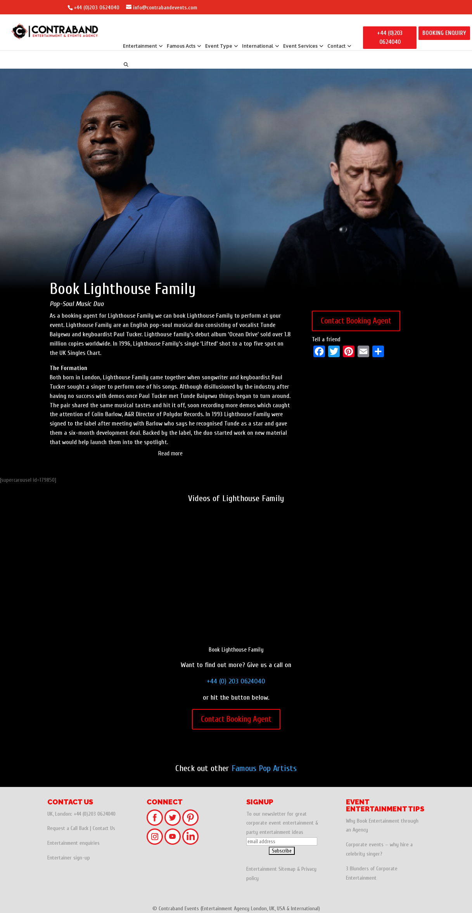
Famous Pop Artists (264, 768)
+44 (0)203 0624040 (96, 7)
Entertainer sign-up (68, 857)
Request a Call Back (67, 828)
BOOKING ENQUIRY (444, 33)
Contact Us (104, 828)
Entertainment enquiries (73, 843)
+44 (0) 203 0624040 (236, 681)
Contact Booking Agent (356, 320)
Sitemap (287, 869)
